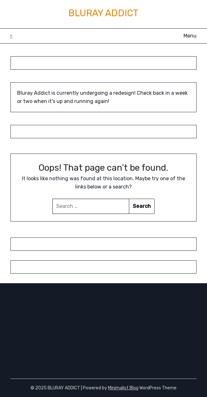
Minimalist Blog (123, 388)
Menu (190, 36)
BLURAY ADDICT (103, 13)
